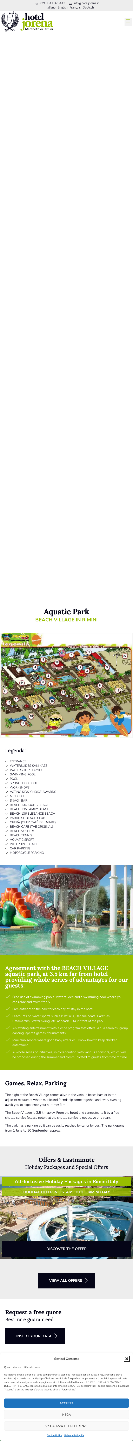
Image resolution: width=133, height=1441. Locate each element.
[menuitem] (50, 7)
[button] (127, 1359)
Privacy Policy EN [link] (74, 1435)
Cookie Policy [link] (54, 1435)
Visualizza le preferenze (66, 1426)
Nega (66, 1415)
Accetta (67, 1403)
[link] (27, 21)
